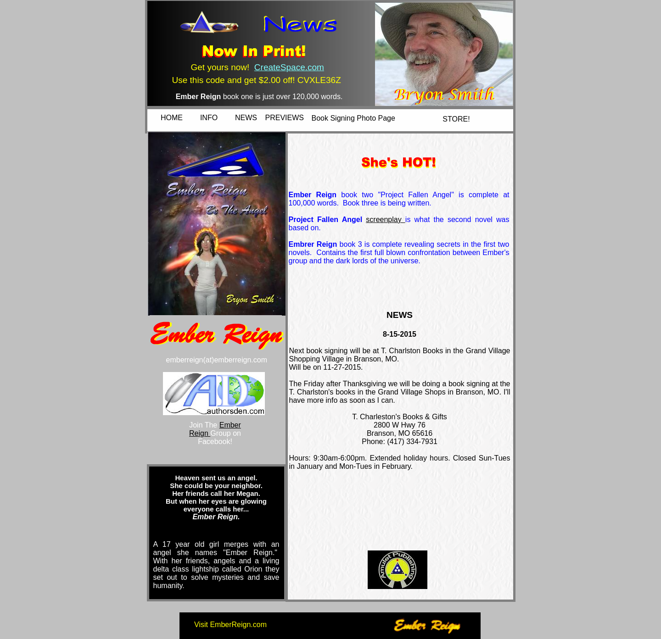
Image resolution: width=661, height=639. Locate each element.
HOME (172, 118)
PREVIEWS (284, 118)
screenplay (385, 219)
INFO (209, 118)
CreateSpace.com (289, 67)
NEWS (246, 118)
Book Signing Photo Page (353, 118)
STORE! (456, 119)
